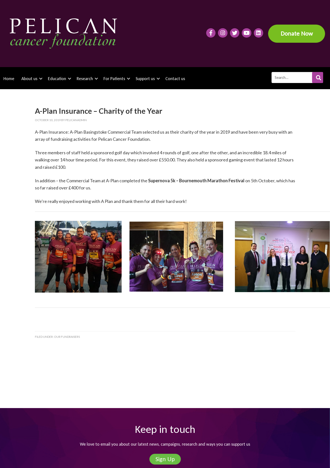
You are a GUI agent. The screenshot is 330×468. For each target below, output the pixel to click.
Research (85, 78)
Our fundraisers (67, 337)
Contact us (175, 78)
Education (57, 78)
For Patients (114, 78)
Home (8, 78)
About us (29, 78)
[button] (317, 77)
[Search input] (297, 77)
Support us (145, 78)
